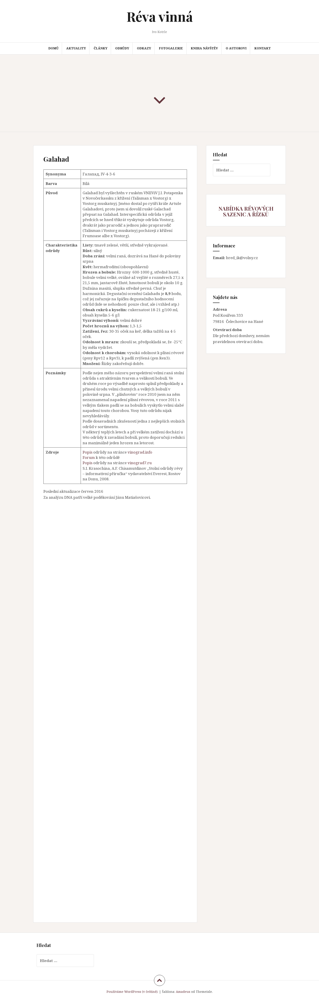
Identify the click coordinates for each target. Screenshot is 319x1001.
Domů (53, 48)
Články (100, 48)
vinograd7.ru (140, 462)
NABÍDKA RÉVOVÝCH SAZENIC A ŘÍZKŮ (246, 211)
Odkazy (144, 48)
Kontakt (262, 48)
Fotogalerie (171, 48)
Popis (87, 452)
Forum (89, 457)
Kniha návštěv (204, 48)
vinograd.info (140, 452)
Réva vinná (159, 16)
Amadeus (183, 991)
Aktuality (76, 48)
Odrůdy (122, 48)
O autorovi (236, 48)
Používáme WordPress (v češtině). (132, 991)
